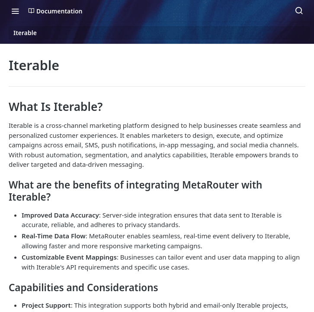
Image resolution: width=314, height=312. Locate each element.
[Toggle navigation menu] (15, 10)
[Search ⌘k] (298, 10)
